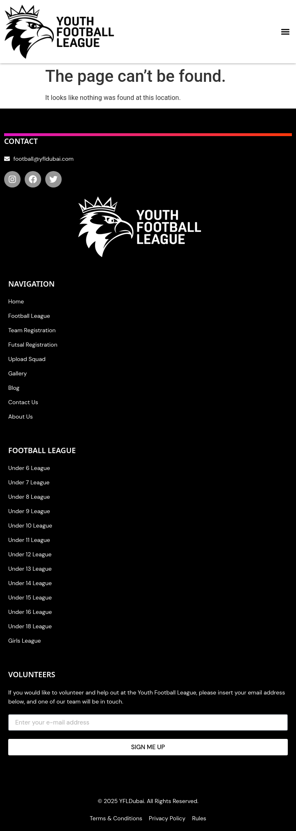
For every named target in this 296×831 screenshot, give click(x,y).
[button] (285, 32)
